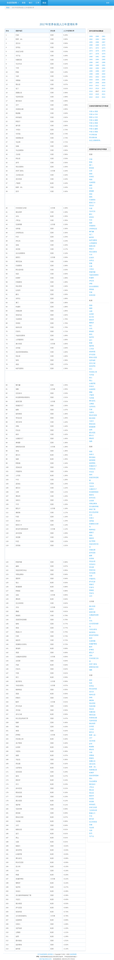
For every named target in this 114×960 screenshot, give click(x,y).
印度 (90, 208)
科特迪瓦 (92, 804)
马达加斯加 (93, 781)
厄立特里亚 (93, 822)
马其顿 (91, 398)
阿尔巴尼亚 (93, 415)
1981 (97, 56)
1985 (103, 59)
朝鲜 (90, 223)
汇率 (37, 3)
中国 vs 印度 (93, 126)
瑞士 (90, 325)
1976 (103, 51)
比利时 (91, 314)
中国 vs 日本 (93, 114)
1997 (103, 71)
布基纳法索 (93, 718)
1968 (91, 45)
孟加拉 (91, 217)
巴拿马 (91, 587)
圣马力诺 (92, 363)
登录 (107, 3)
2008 (97, 83)
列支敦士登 (93, 372)
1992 (91, 68)
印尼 (90, 188)
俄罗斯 (91, 346)
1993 (97, 68)
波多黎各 (92, 463)
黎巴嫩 (91, 231)
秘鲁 (90, 555)
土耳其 (91, 349)
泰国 (90, 174)
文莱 (90, 266)
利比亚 (91, 709)
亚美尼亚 (92, 295)
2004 (91, 80)
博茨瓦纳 (92, 715)
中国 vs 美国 (93, 111)
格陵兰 (91, 532)
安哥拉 (91, 686)
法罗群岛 (92, 406)
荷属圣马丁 (93, 466)
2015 (103, 88)
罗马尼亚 (92, 354)
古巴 (90, 596)
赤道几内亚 (93, 807)
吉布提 (91, 726)
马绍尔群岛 (93, 629)
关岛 (90, 621)
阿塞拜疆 (92, 272)
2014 (97, 88)
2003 (103, 77)
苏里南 (91, 558)
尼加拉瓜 (92, 469)
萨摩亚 (91, 650)
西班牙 (91, 320)
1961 (103, 36)
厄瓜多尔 (92, 564)
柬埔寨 (91, 191)
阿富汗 (91, 249)
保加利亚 (92, 352)
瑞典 (90, 441)
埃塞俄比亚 (93, 770)
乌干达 (91, 836)
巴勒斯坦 (92, 226)
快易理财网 (12, 3)
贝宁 (90, 738)
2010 (91, 85)
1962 (91, 39)
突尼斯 (91, 801)
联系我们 (50, 954)
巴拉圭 (91, 472)
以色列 (91, 257)
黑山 (90, 380)
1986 (91, 62)
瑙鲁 (90, 670)
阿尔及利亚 (93, 689)
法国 (90, 311)
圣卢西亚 (92, 541)
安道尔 (91, 386)
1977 (91, 54)
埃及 (90, 683)
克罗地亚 (92, 360)
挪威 (90, 392)
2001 (91, 77)
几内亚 (91, 729)
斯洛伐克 (92, 424)
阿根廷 (91, 590)
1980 (91, 56)
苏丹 (90, 833)
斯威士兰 (92, 813)
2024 (103, 97)
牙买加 (91, 483)
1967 (103, 42)
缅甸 (90, 197)
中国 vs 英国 (93, 123)
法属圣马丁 (93, 489)
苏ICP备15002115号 (45, 959)
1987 (97, 62)
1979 (103, 54)
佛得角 (91, 700)
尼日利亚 (92, 741)
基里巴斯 (92, 612)
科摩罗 (91, 773)
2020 (97, 94)
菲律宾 (91, 176)
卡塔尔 (91, 269)
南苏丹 (91, 796)
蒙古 (90, 214)
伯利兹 (91, 521)
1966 (97, 42)
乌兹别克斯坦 (94, 275)
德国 (90, 308)
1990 (97, 65)
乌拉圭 (91, 486)
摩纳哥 (91, 438)
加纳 (90, 697)
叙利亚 (91, 237)
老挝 (90, 194)
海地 (90, 535)
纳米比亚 (92, 694)
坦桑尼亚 (92, 712)
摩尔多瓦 (92, 401)
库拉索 (91, 567)
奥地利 (91, 331)
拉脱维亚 (92, 389)
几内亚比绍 (93, 810)
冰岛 (90, 328)
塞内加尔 (92, 784)
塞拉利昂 (92, 723)
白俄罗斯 (92, 383)
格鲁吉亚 (92, 246)
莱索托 (91, 758)
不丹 (90, 255)
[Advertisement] (58, 15)
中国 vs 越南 (93, 129)
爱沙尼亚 (92, 432)
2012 (103, 85)
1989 (91, 65)
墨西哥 (91, 538)
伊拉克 (91, 281)
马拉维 (91, 827)
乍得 (90, 752)
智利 (90, 474)
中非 (90, 816)
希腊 (90, 343)
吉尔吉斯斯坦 (94, 286)
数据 (44, 3)
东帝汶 (91, 260)
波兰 (90, 340)
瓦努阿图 (92, 641)
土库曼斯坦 (93, 243)
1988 (103, 62)
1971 (91, 48)
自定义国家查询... (95, 140)
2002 (97, 77)
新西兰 (91, 609)
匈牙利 (91, 337)
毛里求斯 (92, 706)
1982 (103, 56)
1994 (103, 68)
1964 (103, 39)
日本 (90, 171)
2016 (91, 91)
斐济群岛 (92, 632)
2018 (103, 91)
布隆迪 (91, 755)
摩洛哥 (91, 749)
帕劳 (90, 647)
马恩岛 (91, 412)
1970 (103, 45)
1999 (97, 74)
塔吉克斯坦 (93, 252)
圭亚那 (91, 501)
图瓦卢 (91, 652)
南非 (90, 680)
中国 (90, 159)
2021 (103, 94)
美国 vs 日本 (93, 117)
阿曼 (90, 263)
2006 (103, 80)
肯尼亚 (91, 799)
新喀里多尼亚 (94, 667)
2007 (91, 83)
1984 (97, 59)
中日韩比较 (93, 134)
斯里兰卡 (92, 202)
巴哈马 (91, 593)
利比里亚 (92, 703)
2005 (97, 80)
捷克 (90, 334)
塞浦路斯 (92, 427)
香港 (90, 162)
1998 (91, 74)
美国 (90, 451)
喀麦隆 (91, 746)
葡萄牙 (91, 323)
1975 (97, 51)
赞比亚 (91, 790)
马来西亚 (92, 182)
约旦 (90, 220)
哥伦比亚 (92, 561)
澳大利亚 (92, 606)
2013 (91, 88)
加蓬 (90, 825)
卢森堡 (91, 395)
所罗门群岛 (93, 664)
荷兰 (90, 378)
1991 (103, 65)
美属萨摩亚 (93, 644)
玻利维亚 (92, 460)
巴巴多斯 (92, 573)
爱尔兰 (91, 435)
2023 (97, 97)
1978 (97, 54)
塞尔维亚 (92, 418)
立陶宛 (91, 404)
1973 (103, 48)
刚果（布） (93, 767)
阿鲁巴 (91, 584)
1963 (97, 39)
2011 (97, 85)
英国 (90, 305)
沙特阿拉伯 (93, 229)
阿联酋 (91, 289)
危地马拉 (92, 570)
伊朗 (90, 283)
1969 (97, 45)
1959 (91, 36)
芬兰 (90, 369)
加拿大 (91, 454)
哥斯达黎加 (93, 503)
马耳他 (91, 375)
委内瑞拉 (92, 457)
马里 (90, 830)
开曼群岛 (92, 579)
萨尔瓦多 (92, 581)
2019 (91, 94)
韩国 (90, 179)
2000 (103, 74)
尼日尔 (91, 692)
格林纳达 (92, 529)
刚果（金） (93, 735)
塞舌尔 (91, 732)
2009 (103, 83)
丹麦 (90, 409)
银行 (30, 3)
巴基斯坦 (92, 200)
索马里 (91, 819)
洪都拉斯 (92, 550)
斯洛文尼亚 (93, 357)
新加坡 (91, 168)
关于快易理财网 (42, 954)
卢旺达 (91, 787)
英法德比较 (93, 137)
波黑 (90, 430)
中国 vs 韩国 (93, 132)
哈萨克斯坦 (93, 240)
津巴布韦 (92, 764)
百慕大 (91, 518)
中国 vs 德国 (93, 120)
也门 (90, 234)
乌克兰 (91, 421)
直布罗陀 (92, 366)
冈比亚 (91, 793)
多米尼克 (92, 498)
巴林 (90, 292)
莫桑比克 (92, 761)
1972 (97, 48)
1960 (97, 36)
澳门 (90, 165)
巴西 (90, 576)
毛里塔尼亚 (93, 720)
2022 (91, 97)
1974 (91, 51)
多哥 (90, 744)
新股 (23, 3)
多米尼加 (92, 553)
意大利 (91, 317)
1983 (91, 59)
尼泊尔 (91, 205)
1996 (97, 71)
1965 (91, 42)
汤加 (90, 655)
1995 (91, 71)
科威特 (91, 278)
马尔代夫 (92, 211)
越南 (90, 185)
